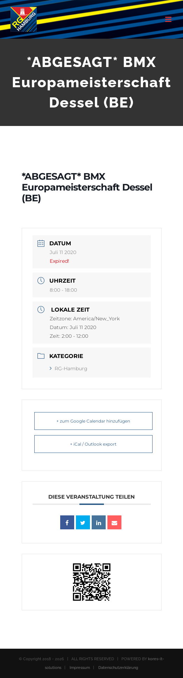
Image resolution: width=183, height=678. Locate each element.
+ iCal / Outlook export (93, 444)
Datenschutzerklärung (118, 667)
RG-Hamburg (68, 368)
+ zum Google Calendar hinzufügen (93, 421)
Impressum (80, 667)
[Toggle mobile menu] (169, 19)
